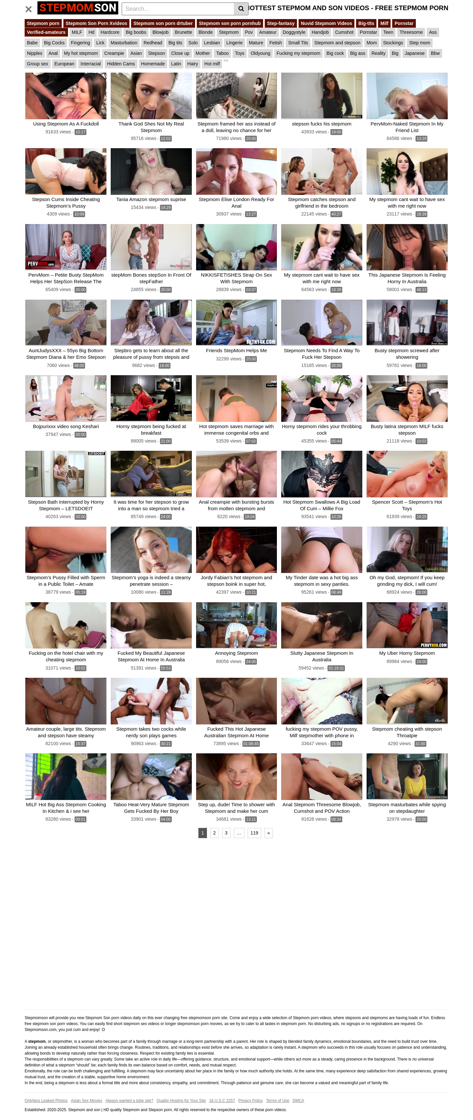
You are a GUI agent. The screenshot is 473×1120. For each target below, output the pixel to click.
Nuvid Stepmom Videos (326, 23)
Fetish (275, 42)
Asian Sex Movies (86, 1092)
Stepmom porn (43, 23)
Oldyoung (260, 53)
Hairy (192, 63)
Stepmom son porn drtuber (162, 23)
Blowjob (160, 32)
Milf (384, 23)
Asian (136, 53)
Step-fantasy (281, 23)
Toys (239, 53)
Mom (372, 42)
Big (395, 53)
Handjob (320, 32)
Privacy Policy (250, 1092)
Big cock (335, 53)
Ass (433, 32)
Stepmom (229, 32)
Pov (249, 32)
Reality (379, 53)
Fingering (80, 42)
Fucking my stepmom (298, 53)
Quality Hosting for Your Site (181, 1092)
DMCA (298, 1092)
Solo (193, 42)
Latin (176, 63)
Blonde (205, 32)
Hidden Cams (121, 63)
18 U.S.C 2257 (222, 1092)
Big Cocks (54, 42)
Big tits (175, 42)
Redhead (153, 42)
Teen (388, 32)
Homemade (153, 63)
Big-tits (366, 23)
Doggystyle (294, 32)
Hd (91, 32)
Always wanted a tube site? (129, 1092)
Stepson (156, 53)
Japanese (415, 53)
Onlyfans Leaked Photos (46, 1092)
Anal (53, 53)
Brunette (183, 32)
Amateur (268, 32)
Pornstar (404, 23)
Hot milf (212, 63)
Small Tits (298, 42)
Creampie (114, 53)
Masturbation (124, 42)
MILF (77, 32)
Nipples (34, 53)
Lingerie (234, 42)
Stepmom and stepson (337, 42)
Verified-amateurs (46, 32)
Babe (32, 42)
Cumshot (344, 32)
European (65, 63)
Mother (203, 53)
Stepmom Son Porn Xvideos (96, 23)
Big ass (357, 53)
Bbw (435, 53)
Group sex (37, 63)
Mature (256, 42)
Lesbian (212, 42)
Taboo (222, 53)
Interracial (90, 63)
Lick (100, 42)
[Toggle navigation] (31, 8)
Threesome (411, 32)
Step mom (419, 42)
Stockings (393, 42)
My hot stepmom (81, 53)
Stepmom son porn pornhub (230, 23)
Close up (180, 53)
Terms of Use (277, 1092)
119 (254, 825)
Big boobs (136, 32)
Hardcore (110, 32)
